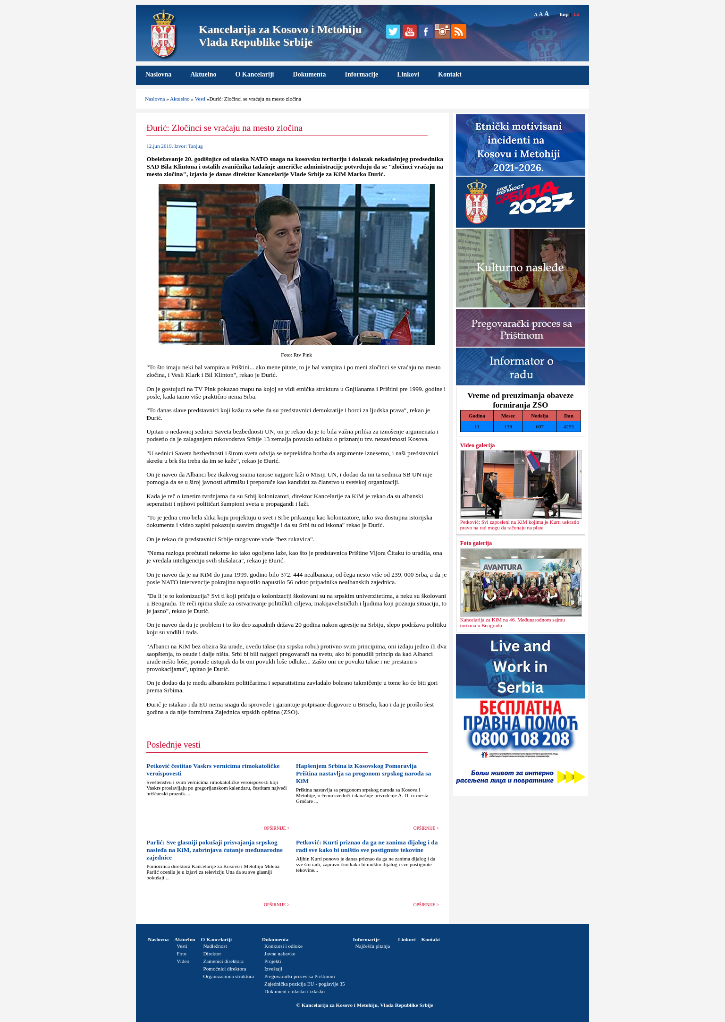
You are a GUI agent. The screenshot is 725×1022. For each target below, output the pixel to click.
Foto (181, 953)
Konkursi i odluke (283, 946)
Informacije (362, 74)
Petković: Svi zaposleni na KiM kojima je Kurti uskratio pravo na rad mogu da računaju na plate (519, 524)
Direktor (212, 953)
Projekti (272, 961)
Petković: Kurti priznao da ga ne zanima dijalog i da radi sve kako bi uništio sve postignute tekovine (367, 846)
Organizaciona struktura (228, 976)
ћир (564, 14)
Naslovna (158, 74)
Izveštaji (273, 968)
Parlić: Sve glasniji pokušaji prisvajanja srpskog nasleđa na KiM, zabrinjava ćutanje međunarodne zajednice (214, 850)
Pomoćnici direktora (224, 968)
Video (183, 961)
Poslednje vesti (173, 744)
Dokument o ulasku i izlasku (294, 991)
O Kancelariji (254, 74)
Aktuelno (203, 74)
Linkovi (408, 74)
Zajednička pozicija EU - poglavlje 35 (304, 984)
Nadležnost (215, 946)
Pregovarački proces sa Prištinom (299, 976)
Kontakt (450, 74)
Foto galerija (476, 543)
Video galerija (477, 445)
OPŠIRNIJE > (276, 828)
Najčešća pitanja (372, 946)
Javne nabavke (279, 953)
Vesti (200, 99)
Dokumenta (309, 74)
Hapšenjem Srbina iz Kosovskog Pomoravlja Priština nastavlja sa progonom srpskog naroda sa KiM (363, 773)
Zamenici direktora (223, 961)
